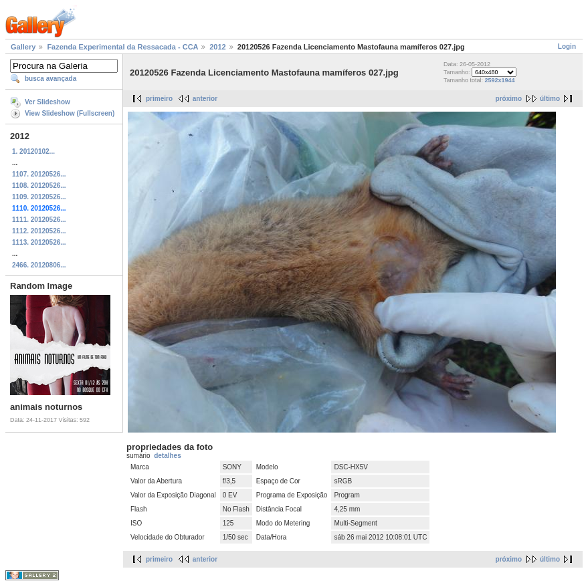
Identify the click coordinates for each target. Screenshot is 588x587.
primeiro (159, 98)
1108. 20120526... (39, 185)
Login (567, 46)
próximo (509, 98)
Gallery (23, 47)
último (550, 98)
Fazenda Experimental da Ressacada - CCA (122, 47)
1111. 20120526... (39, 219)
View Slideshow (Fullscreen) (69, 113)
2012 (217, 47)
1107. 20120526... (39, 174)
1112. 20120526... (39, 231)
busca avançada (50, 78)
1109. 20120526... (39, 197)
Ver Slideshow (47, 102)
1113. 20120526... (39, 242)
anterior (205, 98)
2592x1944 (499, 80)
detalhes (167, 455)
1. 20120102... (33, 151)
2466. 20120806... (39, 265)
